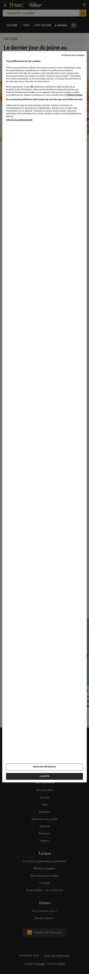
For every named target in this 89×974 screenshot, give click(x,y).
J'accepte (44, 776)
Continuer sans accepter (72, 55)
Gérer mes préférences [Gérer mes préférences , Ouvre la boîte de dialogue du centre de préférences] (44, 767)
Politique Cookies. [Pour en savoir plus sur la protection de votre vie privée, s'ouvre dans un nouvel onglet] (74, 95)
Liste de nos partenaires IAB (19, 120)
